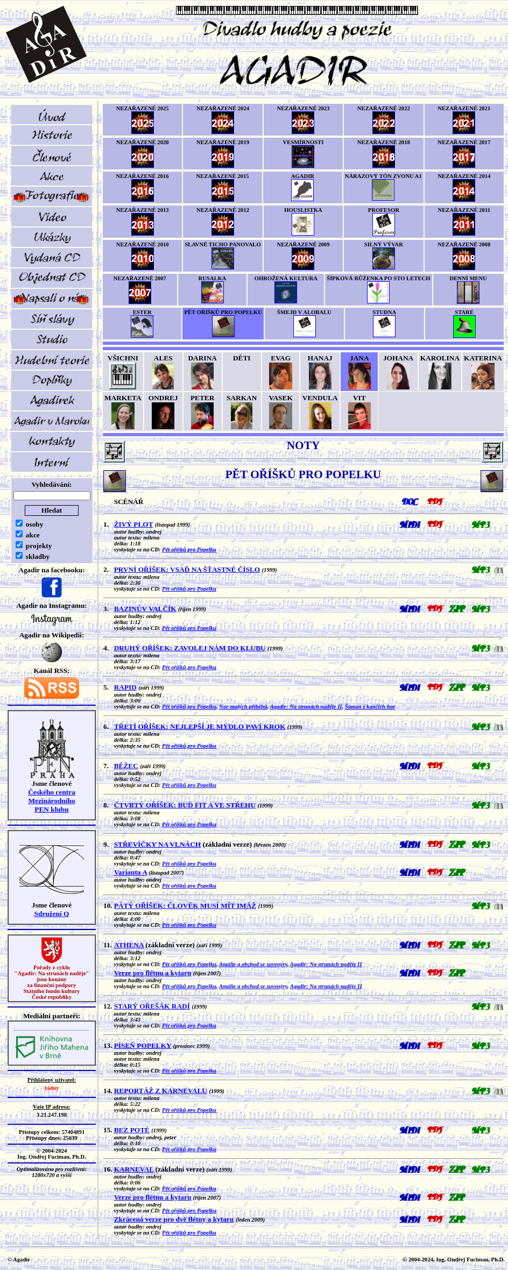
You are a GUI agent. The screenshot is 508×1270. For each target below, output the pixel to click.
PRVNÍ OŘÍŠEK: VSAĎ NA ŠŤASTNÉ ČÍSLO (187, 569)
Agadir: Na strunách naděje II (306, 707)
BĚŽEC (126, 766)
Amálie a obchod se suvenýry (253, 964)
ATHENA (129, 945)
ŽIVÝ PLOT (133, 524)
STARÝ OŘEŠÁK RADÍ (152, 1006)
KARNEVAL (134, 1169)
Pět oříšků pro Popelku (189, 549)
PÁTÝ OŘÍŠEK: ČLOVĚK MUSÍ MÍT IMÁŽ (185, 906)
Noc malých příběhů (243, 707)
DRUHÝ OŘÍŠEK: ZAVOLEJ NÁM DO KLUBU (190, 648)
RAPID (125, 687)
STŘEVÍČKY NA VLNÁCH (157, 844)
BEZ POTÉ (132, 1130)
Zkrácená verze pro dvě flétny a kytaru (174, 1219)
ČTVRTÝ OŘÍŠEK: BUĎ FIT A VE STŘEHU (185, 805)
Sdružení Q (51, 914)
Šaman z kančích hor (370, 707)
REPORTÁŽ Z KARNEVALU (160, 1091)
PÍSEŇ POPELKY (143, 1045)
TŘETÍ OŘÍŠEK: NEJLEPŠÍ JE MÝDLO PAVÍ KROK (200, 726)
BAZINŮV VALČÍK (145, 609)
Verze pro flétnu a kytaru (153, 973)
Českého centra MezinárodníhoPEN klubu (51, 800)
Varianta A (130, 872)
